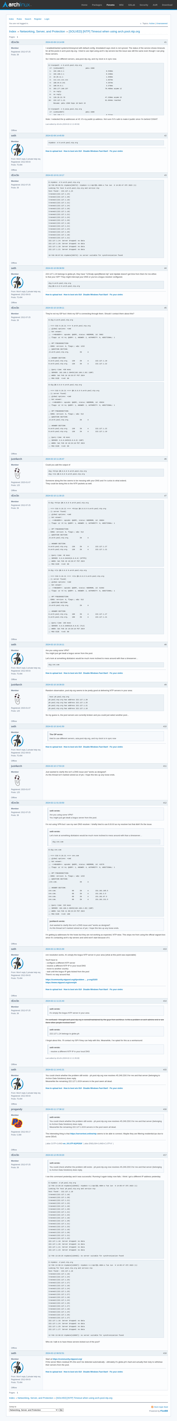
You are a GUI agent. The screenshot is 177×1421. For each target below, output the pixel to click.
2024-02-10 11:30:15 (55, 496)
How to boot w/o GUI (73, 151)
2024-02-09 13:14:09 (55, 42)
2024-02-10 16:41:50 (55, 726)
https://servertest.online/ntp (83, 1133)
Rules (19, 19)
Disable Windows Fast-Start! (95, 151)
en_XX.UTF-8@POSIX (72, 1143)
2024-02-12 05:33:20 (55, 1155)
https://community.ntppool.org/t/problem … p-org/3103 (71, 979)
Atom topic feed (161, 1407)
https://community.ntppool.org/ (67, 1359)
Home (84, 5)
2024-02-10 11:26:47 (55, 459)
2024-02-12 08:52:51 (55, 1353)
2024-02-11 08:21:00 (55, 949)
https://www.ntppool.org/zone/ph (61, 982)
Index (11, 19)
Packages (97, 5)
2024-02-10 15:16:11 (55, 644)
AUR (155, 5)
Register (37, 19)
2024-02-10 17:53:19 (55, 766)
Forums (110, 5)
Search (28, 19)
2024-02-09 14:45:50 (55, 135)
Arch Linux (17, 5)
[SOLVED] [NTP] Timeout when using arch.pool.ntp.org (104, 31)
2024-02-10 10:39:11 (55, 308)
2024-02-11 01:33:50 (55, 803)
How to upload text (54, 151)
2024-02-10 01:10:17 (55, 175)
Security (144, 5)
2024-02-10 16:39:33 (55, 684)
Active (152, 23)
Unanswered (161, 23)
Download (167, 5)
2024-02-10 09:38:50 (55, 268)
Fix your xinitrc (116, 151)
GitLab (131, 5)
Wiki (121, 5)
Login (47, 19)
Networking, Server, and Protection (42, 31)
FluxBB (164, 1411)
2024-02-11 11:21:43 (55, 1001)
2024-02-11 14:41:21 (55, 1069)
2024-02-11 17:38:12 (55, 1109)
